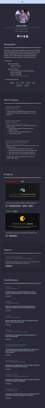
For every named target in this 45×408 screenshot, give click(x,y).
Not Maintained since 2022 (12, 181)
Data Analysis (12, 235)
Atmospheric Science (14, 206)
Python (24, 206)
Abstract (9, 296)
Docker (30, 206)
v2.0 (22, 181)
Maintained (9, 211)
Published (8, 266)
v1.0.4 (15, 211)
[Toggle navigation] (22, 2)
